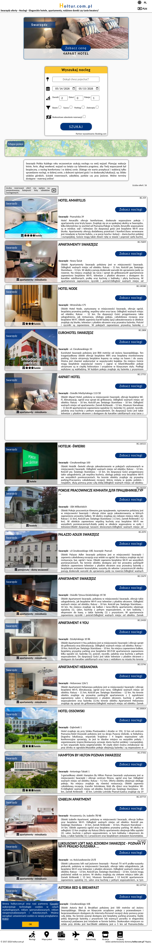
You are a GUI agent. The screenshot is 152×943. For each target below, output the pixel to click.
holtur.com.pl (75, 6)
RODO (5, 918)
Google (54, 903)
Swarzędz (11, 203)
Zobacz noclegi (131, 209)
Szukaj (76, 126)
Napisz (148, 941)
